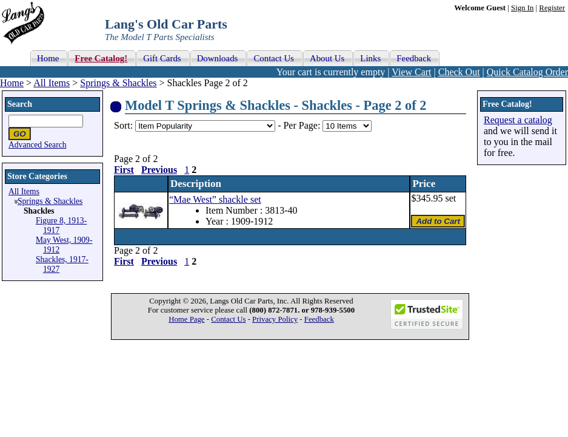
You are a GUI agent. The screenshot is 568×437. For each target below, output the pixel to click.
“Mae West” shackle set (215, 199)
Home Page (186, 319)
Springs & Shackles (118, 83)
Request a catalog (518, 120)
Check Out (459, 72)
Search (19, 104)
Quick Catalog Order (527, 72)
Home (12, 83)
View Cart (411, 72)
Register (552, 8)
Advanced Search (37, 144)
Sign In (522, 8)
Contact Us (228, 319)
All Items (51, 83)
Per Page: (302, 125)
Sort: (123, 125)
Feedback (319, 319)
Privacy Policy (275, 319)
